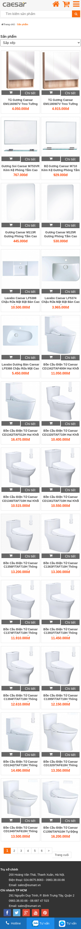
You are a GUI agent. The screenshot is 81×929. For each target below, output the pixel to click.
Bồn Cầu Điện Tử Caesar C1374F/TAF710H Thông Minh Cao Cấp (20, 632)
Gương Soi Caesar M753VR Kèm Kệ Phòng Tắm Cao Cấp (20, 168)
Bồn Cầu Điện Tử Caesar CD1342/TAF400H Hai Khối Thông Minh (60, 367)
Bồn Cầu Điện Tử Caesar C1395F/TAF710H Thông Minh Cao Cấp (60, 698)
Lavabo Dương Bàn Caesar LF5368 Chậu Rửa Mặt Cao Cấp (20, 367)
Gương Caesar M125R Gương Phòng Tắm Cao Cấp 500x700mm (60, 235)
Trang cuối (62, 855)
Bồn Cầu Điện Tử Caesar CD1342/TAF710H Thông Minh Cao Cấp (20, 764)
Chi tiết (30, 93)
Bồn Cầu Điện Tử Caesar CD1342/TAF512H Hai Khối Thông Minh (20, 433)
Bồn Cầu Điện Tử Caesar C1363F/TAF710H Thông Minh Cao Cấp (60, 565)
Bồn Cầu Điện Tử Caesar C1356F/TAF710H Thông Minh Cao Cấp (20, 565)
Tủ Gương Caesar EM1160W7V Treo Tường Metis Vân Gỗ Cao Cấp (20, 102)
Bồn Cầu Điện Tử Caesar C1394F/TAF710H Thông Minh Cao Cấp (20, 698)
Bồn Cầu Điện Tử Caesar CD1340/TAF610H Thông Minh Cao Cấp (20, 830)
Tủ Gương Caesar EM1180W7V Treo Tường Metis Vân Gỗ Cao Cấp (60, 102)
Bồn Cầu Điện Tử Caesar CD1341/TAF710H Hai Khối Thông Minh (60, 499)
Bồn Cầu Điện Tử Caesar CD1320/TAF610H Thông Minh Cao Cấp (60, 764)
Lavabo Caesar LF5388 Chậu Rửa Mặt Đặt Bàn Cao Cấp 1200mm (20, 300)
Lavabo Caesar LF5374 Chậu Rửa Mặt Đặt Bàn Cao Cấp (61, 300)
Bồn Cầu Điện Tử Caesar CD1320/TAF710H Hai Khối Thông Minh (60, 433)
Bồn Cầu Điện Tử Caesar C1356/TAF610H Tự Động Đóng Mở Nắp (60, 830)
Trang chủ (8, 24)
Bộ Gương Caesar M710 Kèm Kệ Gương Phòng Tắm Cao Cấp (60, 168)
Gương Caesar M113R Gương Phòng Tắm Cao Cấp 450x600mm (20, 235)
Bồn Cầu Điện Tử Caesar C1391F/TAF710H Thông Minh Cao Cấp (60, 632)
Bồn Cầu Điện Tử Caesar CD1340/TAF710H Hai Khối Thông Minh (20, 499)
